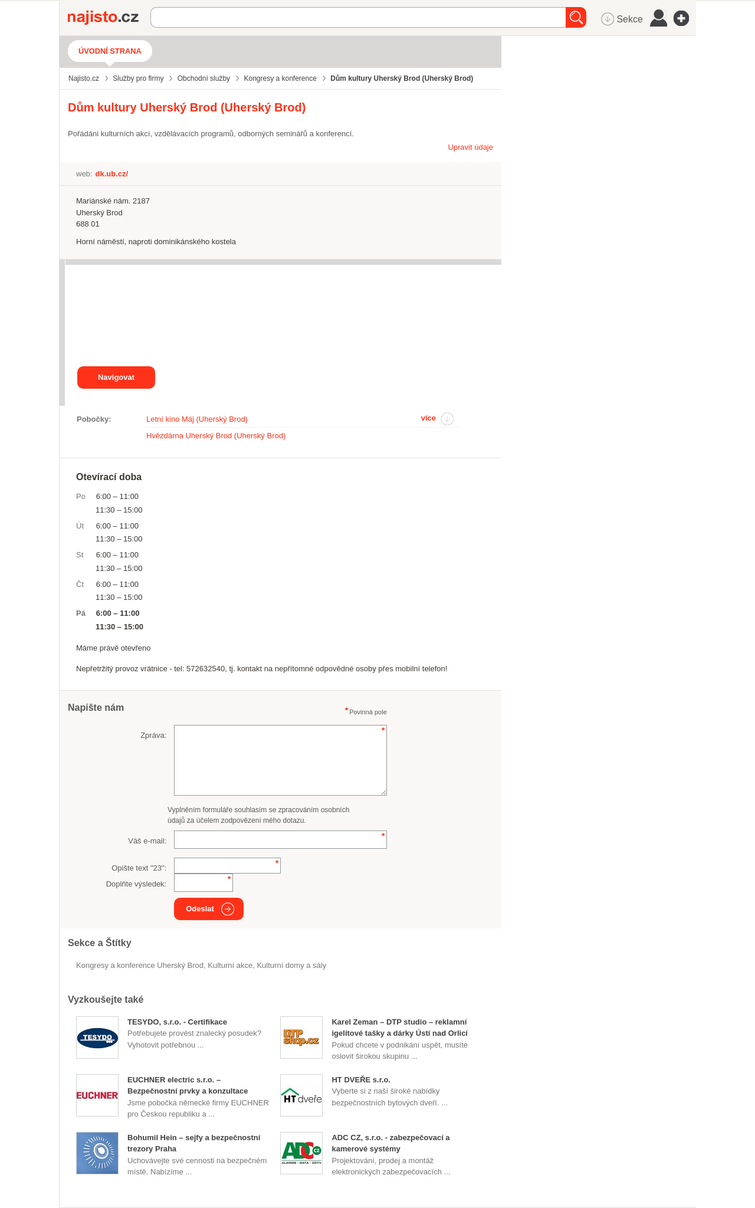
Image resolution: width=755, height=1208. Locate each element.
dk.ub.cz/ (111, 173)
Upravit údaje (470, 147)
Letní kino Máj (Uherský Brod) (197, 419)
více (428, 417)
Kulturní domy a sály (291, 965)
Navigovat (116, 377)
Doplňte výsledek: (136, 883)
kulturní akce (230, 965)
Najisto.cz (109, 18)
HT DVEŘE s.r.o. (360, 1079)
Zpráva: (153, 735)
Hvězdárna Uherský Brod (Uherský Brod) (215, 435)
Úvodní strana (110, 51)
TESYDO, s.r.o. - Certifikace (177, 1021)
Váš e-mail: (147, 840)
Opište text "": (138, 868)
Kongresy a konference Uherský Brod (139, 965)
